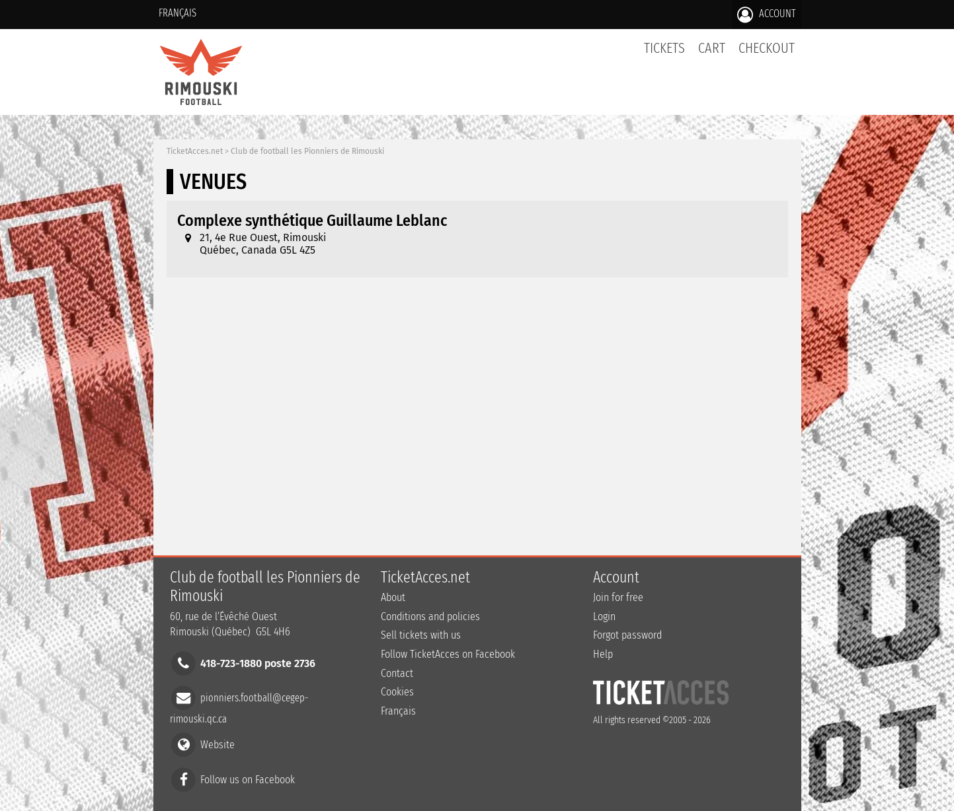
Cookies (397, 692)
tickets (664, 48)
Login (604, 616)
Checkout (766, 48)
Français (177, 13)
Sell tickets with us (421, 635)
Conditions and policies (430, 616)
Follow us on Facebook (247, 779)
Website (217, 744)
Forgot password (627, 635)
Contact (397, 673)
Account (766, 14)
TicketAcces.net (195, 151)
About (393, 597)
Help (603, 654)
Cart (711, 55)
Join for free (618, 597)
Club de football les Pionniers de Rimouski (307, 151)
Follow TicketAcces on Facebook (448, 654)
